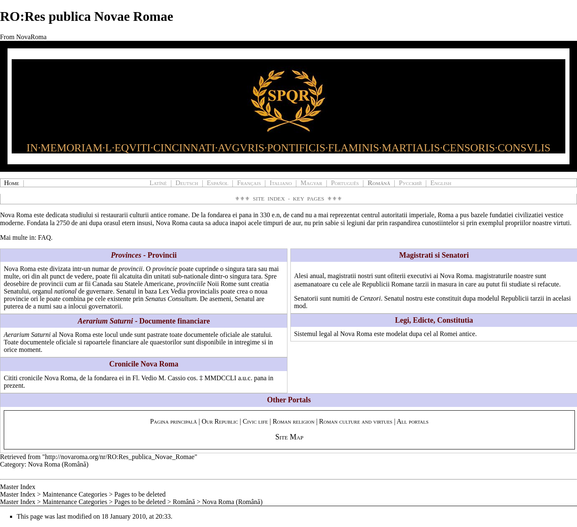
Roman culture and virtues (356, 421)
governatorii (104, 306)
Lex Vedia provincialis (189, 291)
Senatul (394, 298)
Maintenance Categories (75, 494)
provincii (131, 268)
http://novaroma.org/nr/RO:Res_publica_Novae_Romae (119, 456)
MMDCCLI (220, 377)
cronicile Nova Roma (47, 377)
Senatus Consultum (171, 298)
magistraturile (493, 275)
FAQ (44, 237)
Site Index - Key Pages (288, 199)
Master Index (17, 486)
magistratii (342, 275)
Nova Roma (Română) (58, 464)
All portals (412, 421)
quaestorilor (165, 342)
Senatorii (306, 298)
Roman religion (293, 421)
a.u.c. (245, 377)
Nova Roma (16, 214)
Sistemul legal (313, 333)
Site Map (289, 437)
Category (12, 464)
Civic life (255, 421)
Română (184, 501)
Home (11, 182)
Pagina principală (173, 421)
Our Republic (220, 421)
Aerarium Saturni (27, 334)
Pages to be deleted (140, 494)
